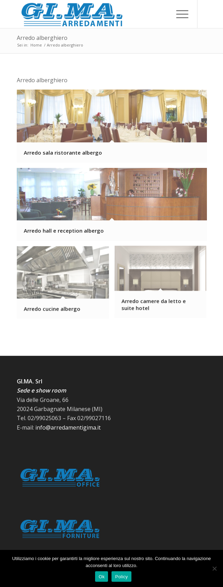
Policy (121, 576)
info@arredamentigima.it (68, 427)
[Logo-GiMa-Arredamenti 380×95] (92, 14)
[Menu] (178, 14)
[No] (214, 568)
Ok (102, 576)
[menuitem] (178, 14)
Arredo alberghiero (42, 38)
